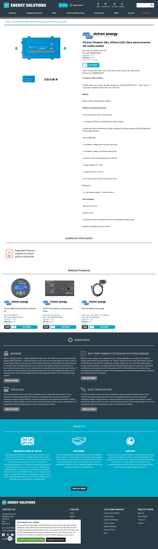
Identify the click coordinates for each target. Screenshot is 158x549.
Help (105, 533)
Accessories (100, 14)
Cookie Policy (109, 516)
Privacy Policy (109, 523)
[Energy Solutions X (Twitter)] (8, 534)
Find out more (11, 380)
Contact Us (142, 520)
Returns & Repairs (110, 526)
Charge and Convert (35, 14)
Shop (72, 513)
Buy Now (93, 65)
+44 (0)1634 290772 (12, 528)
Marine (72, 516)
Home (8, 22)
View (7, 327)
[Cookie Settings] (10, 538)
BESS (117, 14)
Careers (141, 523)
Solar (55, 14)
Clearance (147, 13)
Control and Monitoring (76, 14)
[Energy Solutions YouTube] (12, 534)
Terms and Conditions (112, 513)
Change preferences (56, 540)
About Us (141, 513)
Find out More (79, 489)
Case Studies (142, 516)
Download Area (109, 530)
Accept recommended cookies (31, 540)
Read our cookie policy (65, 535)
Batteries (13, 14)
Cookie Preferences (111, 520)
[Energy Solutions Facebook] (3, 534)
